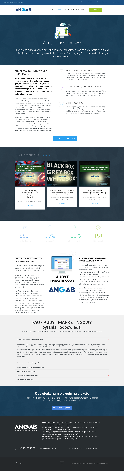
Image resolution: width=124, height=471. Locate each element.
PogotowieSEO (106, 463)
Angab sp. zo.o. (80, 463)
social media (118, 2)
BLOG (82, 10)
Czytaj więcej (30, 205)
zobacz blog (46, 155)
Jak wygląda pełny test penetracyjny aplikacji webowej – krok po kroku (94, 193)
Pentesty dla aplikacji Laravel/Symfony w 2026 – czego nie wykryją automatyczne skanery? (30, 194)
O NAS (52, 10)
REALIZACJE (75, 10)
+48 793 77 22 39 (87, 2)
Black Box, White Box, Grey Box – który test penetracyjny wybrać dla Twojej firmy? (62, 193)
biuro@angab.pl (103, 2)
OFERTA (58, 10)
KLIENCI (66, 10)
